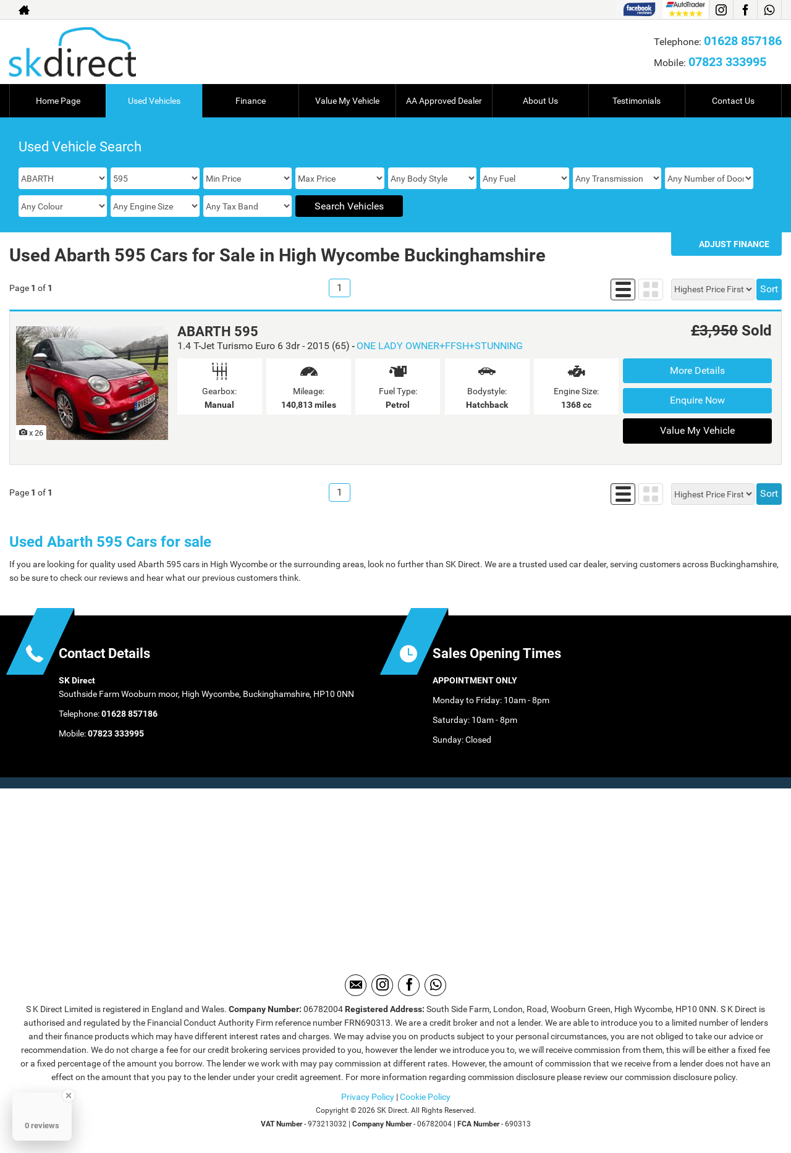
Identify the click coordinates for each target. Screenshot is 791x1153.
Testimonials (636, 101)
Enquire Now (697, 400)
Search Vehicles (349, 206)
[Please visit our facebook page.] (745, 10)
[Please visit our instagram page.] (721, 10)
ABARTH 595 (217, 331)
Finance (250, 101)
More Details (697, 370)
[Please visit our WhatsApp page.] (769, 10)
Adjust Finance (734, 244)
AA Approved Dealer (444, 101)
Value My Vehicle (347, 101)
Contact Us (733, 101)
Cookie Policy (425, 1097)
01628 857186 (743, 40)
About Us (540, 101)
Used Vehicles (154, 101)
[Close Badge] (68, 1095)
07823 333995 (727, 61)
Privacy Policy (367, 1097)
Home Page (58, 101)
